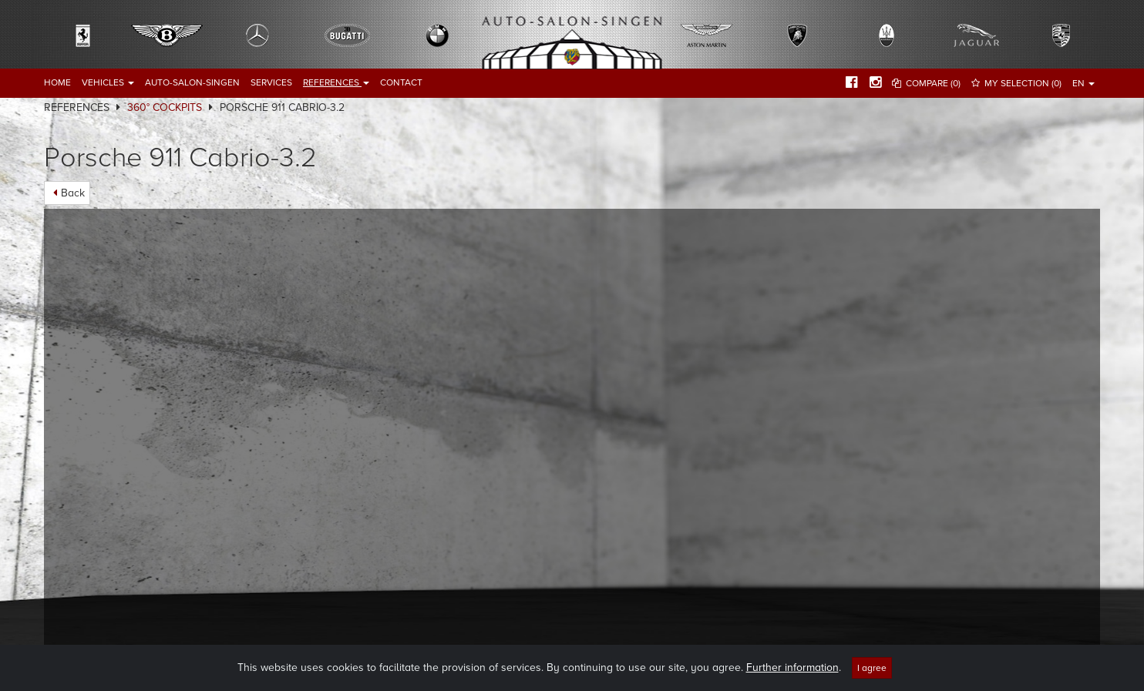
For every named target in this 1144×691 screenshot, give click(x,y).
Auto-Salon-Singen (192, 82)
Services (271, 82)
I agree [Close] (872, 667)
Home (57, 82)
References (336, 82)
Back (73, 193)
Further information (792, 667)
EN (1083, 83)
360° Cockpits (164, 107)
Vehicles (108, 82)
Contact (401, 82)
